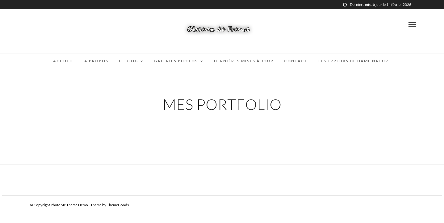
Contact (296, 61)
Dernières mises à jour (244, 61)
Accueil (63, 61)
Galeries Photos (176, 61)
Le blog (128, 61)
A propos (96, 61)
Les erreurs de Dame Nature (354, 61)
